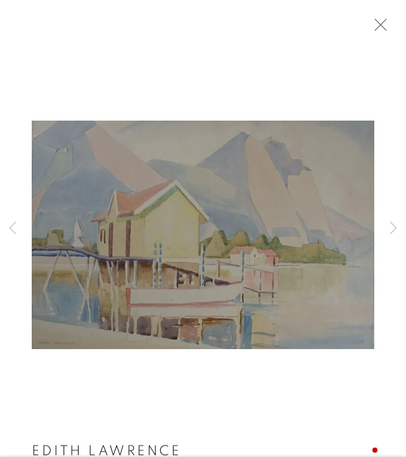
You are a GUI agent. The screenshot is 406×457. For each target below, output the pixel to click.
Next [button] (393, 228)
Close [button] (377, 28)
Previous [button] (12, 228)
